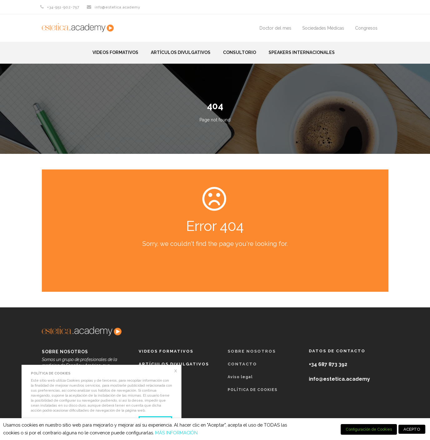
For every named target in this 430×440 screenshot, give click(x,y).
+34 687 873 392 (328, 364)
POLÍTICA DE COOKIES (252, 390)
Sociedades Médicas (323, 28)
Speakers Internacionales (302, 52)
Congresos (366, 28)
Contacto (242, 364)
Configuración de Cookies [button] (369, 429)
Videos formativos (115, 52)
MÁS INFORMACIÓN (176, 432)
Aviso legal (240, 377)
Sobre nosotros (252, 351)
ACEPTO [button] (411, 429)
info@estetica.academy (118, 7)
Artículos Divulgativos (180, 52)
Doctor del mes (275, 28)
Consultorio (239, 52)
